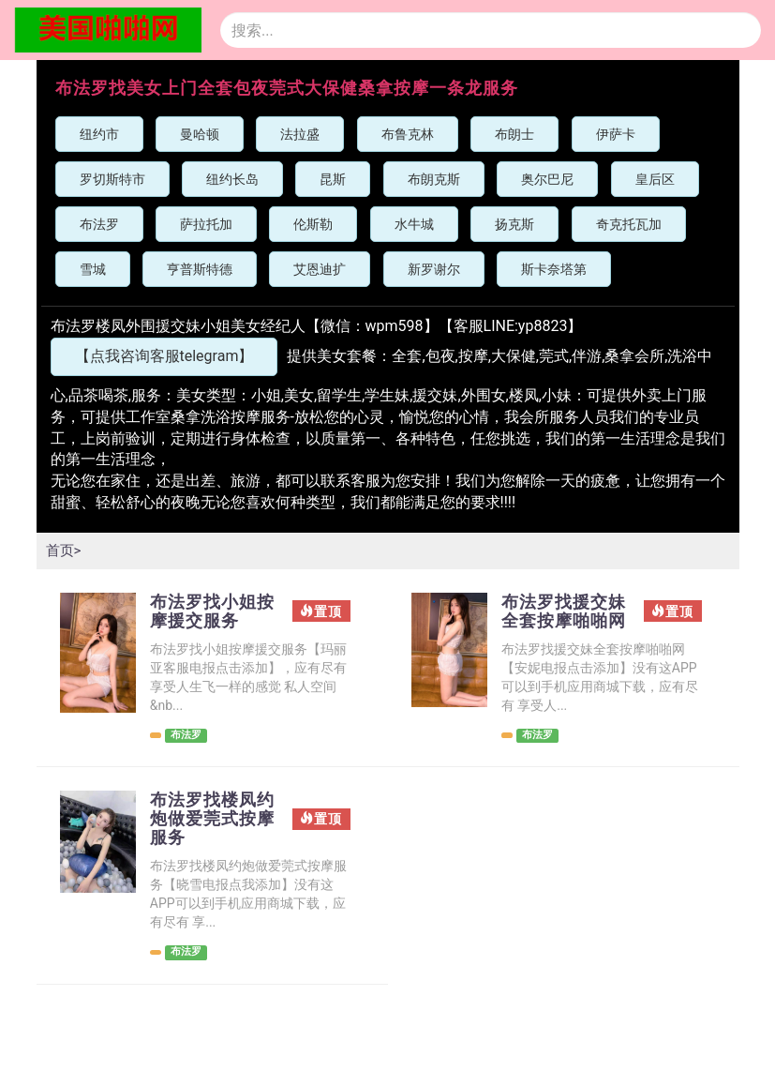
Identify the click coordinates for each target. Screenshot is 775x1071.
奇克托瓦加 (629, 224)
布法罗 (99, 224)
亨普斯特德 (199, 269)
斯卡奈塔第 (554, 269)
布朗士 (514, 134)
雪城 (93, 269)
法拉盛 (300, 134)
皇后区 (655, 179)
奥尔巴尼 (547, 179)
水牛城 (414, 224)
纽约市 (99, 134)
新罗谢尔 (434, 269)
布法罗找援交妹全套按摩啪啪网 (560, 624)
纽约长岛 (232, 179)
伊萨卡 (615, 134)
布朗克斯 (434, 179)
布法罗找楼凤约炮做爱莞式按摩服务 (209, 846)
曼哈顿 (199, 134)
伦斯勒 (313, 224)
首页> (64, 550)
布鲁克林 (407, 134)
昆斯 (333, 179)
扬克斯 (514, 224)
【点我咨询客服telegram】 (164, 356)
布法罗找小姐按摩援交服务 (209, 613)
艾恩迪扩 (319, 269)
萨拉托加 (206, 224)
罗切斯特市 (112, 179)
